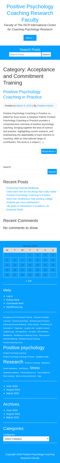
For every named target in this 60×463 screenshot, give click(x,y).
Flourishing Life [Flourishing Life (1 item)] (46, 324)
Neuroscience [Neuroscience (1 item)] (44, 335)
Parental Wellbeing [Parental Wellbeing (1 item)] (10, 339)
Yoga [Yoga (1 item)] (39, 376)
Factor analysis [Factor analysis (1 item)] (33, 324)
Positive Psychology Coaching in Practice (28, 195)
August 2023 (13, 389)
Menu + (30, 37)
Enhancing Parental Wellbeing (22, 188)
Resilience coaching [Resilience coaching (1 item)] (32, 363)
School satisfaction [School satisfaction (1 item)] (10, 368)
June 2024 (12, 386)
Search (7, 167)
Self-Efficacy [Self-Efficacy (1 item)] (23, 368)
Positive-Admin (45, 105)
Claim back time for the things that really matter (31, 191)
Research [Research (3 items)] (13, 361)
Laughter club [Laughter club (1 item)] (29, 328)
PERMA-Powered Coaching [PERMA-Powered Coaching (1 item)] (29, 339)
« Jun (29, 280)
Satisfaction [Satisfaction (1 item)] (45, 363)
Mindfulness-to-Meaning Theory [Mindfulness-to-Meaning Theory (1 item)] (26, 335)
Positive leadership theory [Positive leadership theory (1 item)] (13, 342)
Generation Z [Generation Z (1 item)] (8, 328)
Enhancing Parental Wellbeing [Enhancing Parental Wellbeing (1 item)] (14, 324)
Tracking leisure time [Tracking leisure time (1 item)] (28, 373)
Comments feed (14, 303)
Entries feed (12, 299)
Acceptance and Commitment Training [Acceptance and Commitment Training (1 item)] (17, 317)
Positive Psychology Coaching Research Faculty (30, 13)
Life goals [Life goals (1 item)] (32, 332)
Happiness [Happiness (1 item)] (19, 328)
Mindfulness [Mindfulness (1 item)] (7, 335)
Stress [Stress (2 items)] (35, 368)
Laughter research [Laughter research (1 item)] (43, 328)
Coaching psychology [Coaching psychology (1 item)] (20, 321)
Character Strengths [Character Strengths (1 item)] (41, 317)
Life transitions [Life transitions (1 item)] (42, 332)
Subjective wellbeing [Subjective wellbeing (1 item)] (11, 373)
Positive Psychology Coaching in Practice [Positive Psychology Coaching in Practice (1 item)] (18, 357)
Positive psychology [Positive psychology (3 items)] (23, 347)
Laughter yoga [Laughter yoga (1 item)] (8, 332)
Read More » (49, 151)
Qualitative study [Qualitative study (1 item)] (42, 357)
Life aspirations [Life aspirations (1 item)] (21, 332)
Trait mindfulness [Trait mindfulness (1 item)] (43, 373)
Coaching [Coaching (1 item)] (6, 321)
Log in (9, 296)
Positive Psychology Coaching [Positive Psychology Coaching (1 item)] (14, 353)
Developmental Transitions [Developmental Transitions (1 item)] (40, 321)
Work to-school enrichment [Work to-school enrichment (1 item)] (26, 376)
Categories (9, 434)
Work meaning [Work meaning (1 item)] (8, 376)
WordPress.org (14, 307)
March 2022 (12, 393)
